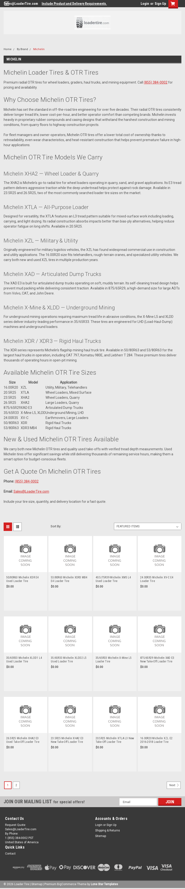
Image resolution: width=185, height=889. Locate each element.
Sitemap (100, 836)
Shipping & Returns (107, 830)
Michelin (39, 49)
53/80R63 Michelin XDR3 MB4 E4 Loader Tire (69, 579)
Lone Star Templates (104, 884)
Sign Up (160, 4)
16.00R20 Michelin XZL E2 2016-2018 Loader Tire (156, 740)
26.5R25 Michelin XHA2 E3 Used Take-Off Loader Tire (22, 740)
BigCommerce (66, 884)
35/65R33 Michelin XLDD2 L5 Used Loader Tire (69, 659)
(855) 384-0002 (155, 82)
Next (175, 785)
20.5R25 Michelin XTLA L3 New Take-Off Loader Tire (115, 740)
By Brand (22, 49)
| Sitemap (36, 884)
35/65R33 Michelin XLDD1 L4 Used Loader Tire (24, 659)
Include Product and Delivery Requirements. (74, 4)
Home (8, 49)
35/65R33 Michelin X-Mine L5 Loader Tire (114, 659)
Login (145, 4)
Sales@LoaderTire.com (21, 4)
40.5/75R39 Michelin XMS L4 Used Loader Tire (113, 579)
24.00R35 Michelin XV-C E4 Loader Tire (156, 579)
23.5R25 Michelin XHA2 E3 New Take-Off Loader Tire (67, 740)
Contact (10, 853)
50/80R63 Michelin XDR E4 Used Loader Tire (22, 579)
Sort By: (56, 526)
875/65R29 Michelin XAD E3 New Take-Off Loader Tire (157, 659)
